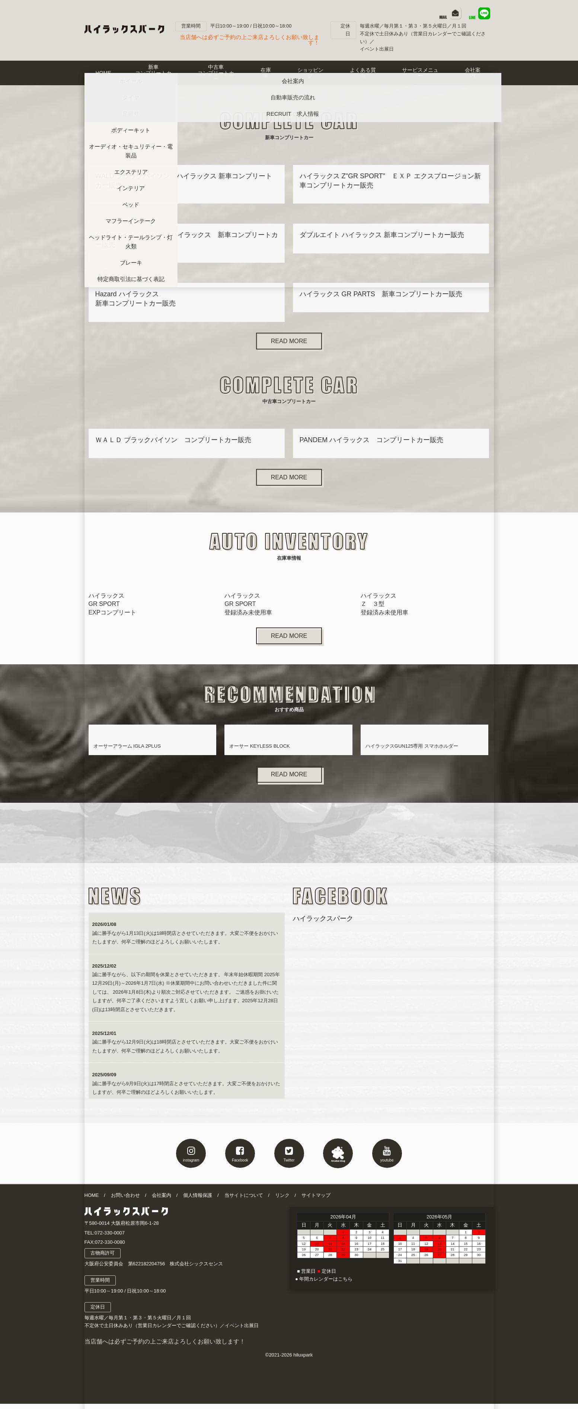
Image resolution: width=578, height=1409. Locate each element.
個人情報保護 (197, 1200)
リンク (282, 1200)
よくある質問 (363, 73)
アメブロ (338, 1158)
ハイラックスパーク (323, 923)
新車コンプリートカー (153, 73)
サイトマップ (315, 1200)
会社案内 (161, 1200)
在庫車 (266, 73)
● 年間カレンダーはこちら (323, 1284)
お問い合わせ (125, 1200)
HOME (103, 73)
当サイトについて (243, 1200)
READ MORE (289, 341)
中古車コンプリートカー (216, 73)
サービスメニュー (420, 73)
